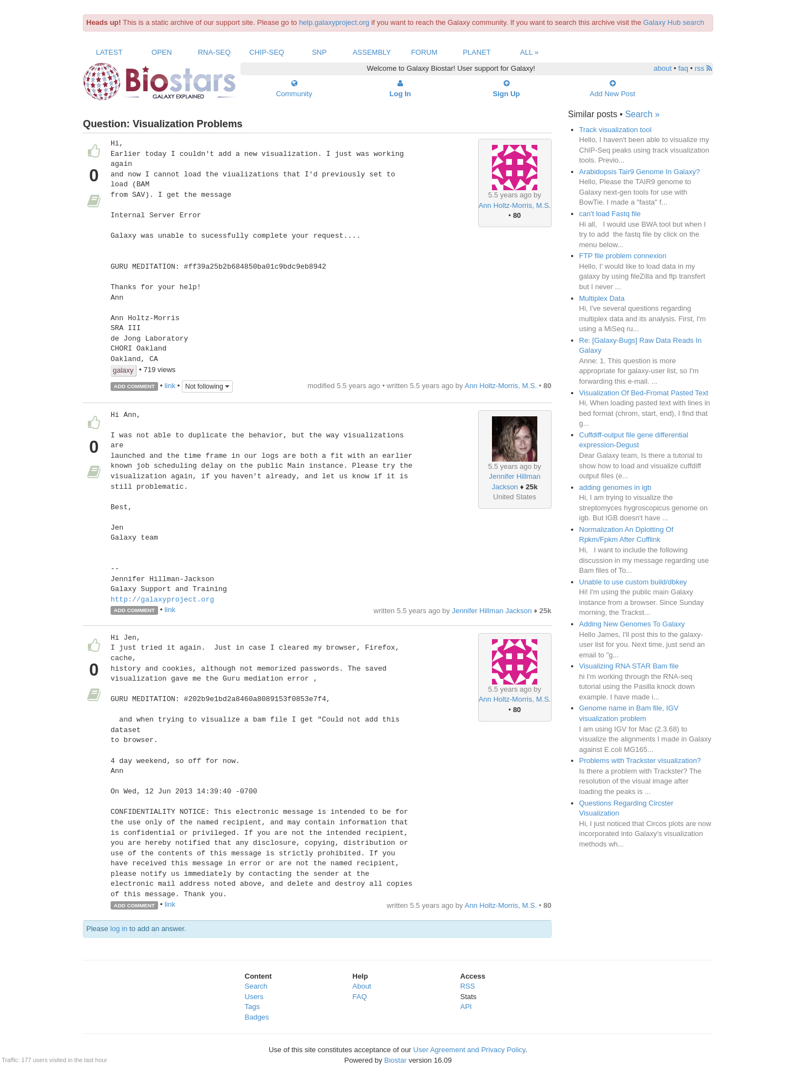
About (362, 986)
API (466, 1006)
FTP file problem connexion (623, 256)
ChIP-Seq (266, 52)
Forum (424, 52)
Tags (252, 1006)
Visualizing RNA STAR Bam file (629, 666)
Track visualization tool (615, 130)
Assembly (372, 52)
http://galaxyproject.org (162, 600)
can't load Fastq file (610, 214)
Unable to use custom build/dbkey (633, 582)
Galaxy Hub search (674, 22)
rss (703, 68)
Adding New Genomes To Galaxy (632, 624)
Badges (257, 1017)
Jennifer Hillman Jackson (492, 611)
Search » (642, 114)
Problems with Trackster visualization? (640, 760)
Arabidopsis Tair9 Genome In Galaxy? (639, 172)
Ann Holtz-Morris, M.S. (515, 205)
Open (161, 52)
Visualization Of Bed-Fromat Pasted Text (644, 393)
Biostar (395, 1060)
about (663, 68)
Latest (109, 52)
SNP (319, 52)
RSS (467, 986)
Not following (207, 386)
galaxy (123, 370)
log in (118, 928)
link (170, 386)
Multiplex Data (602, 298)
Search (256, 986)
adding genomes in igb (615, 487)
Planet (477, 52)
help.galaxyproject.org (334, 22)
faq (683, 68)
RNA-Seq (214, 52)
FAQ (360, 996)
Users (254, 996)
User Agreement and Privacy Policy (469, 1050)
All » (529, 52)
